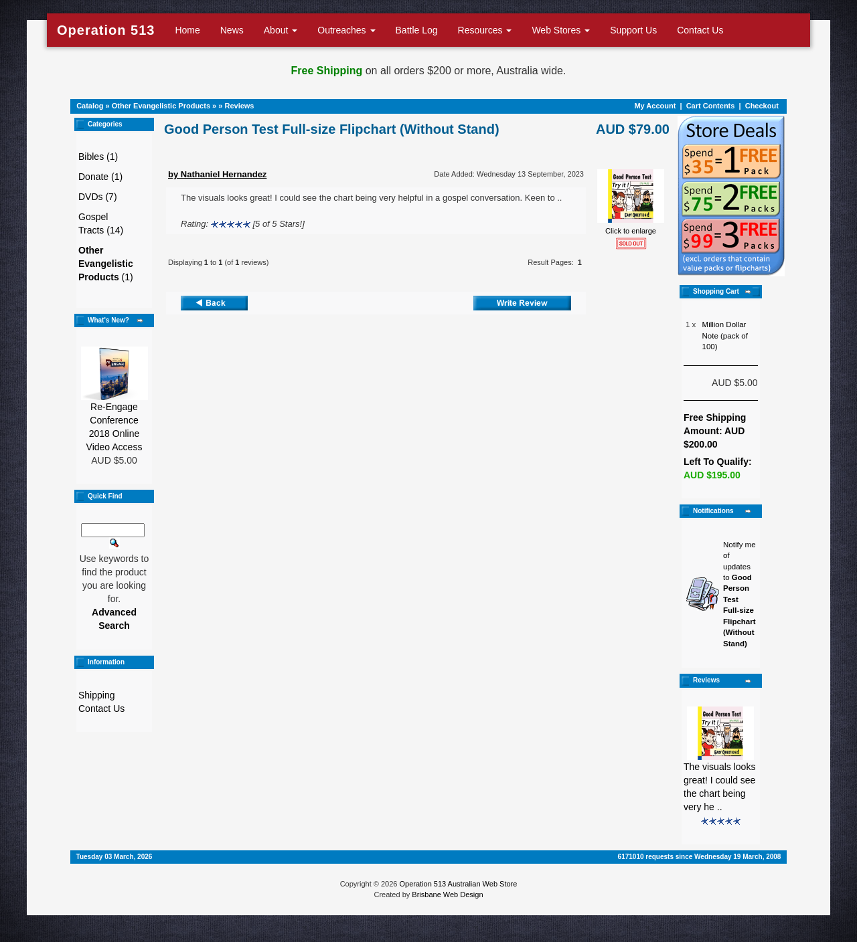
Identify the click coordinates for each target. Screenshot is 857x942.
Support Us (633, 30)
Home (187, 30)
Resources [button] (485, 30)
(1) (105, 263)
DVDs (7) (97, 196)
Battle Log (417, 30)
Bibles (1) (98, 156)
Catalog (89, 106)
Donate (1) (100, 176)
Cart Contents (710, 106)
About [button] (280, 30)
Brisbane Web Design (447, 894)
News (232, 30)
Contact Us (700, 30)
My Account (655, 106)
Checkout (762, 106)
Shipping (96, 695)
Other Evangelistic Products (161, 106)
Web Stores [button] (561, 30)
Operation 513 (106, 30)
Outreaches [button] (346, 30)
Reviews (239, 106)
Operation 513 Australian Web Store (458, 884)
